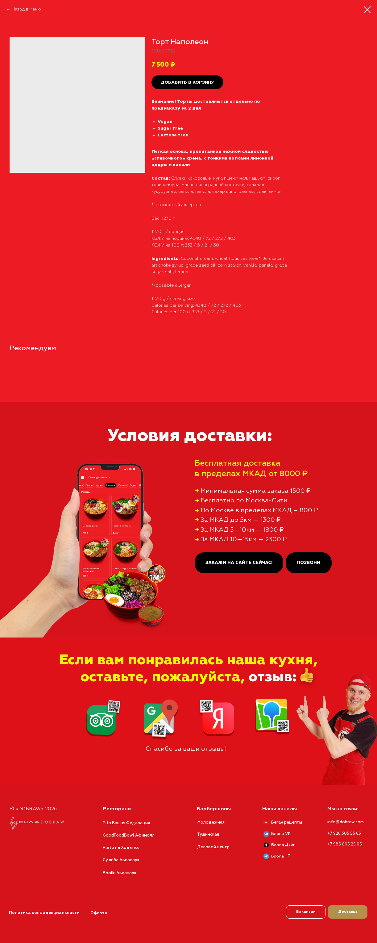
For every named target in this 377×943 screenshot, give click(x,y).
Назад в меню (26, 9)
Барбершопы (211, 803)
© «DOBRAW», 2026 (30, 803)
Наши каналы (276, 803)
